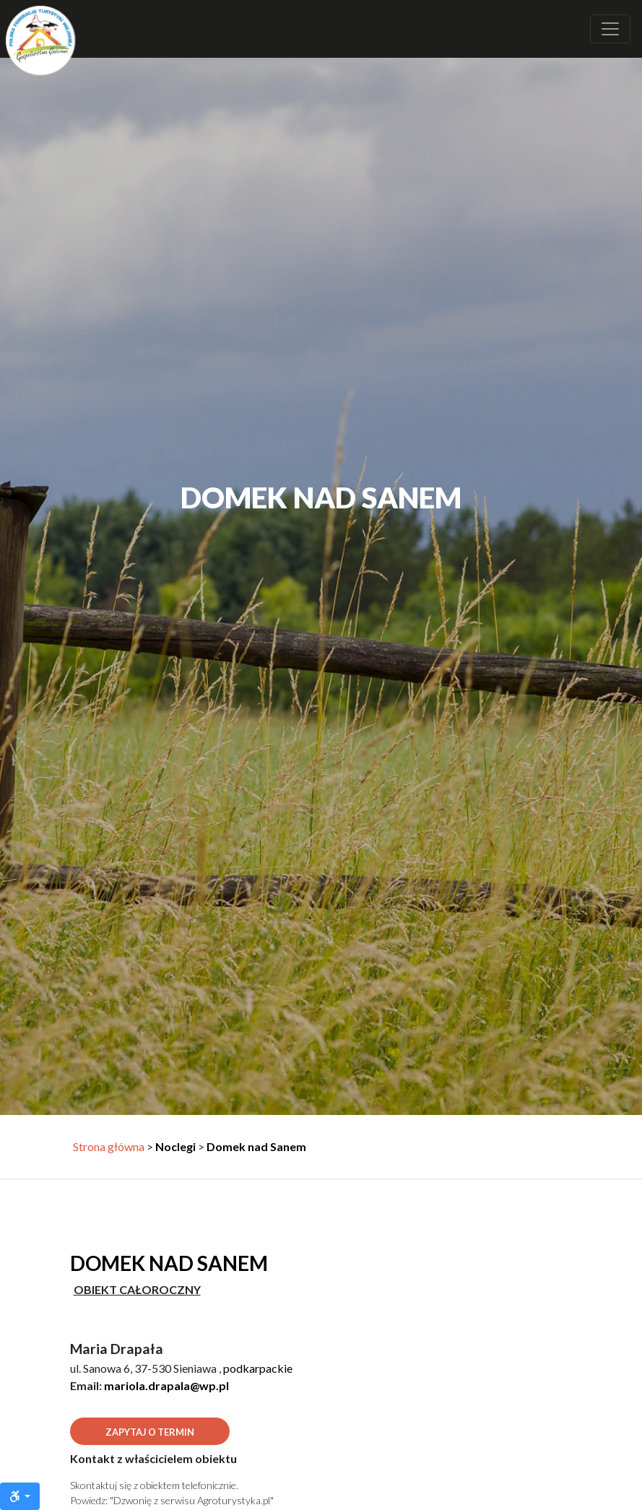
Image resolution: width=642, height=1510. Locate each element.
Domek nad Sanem (256, 1146)
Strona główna (108, 1146)
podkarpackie (257, 1368)
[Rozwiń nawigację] (610, 28)
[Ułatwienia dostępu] (20, 1496)
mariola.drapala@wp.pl (166, 1385)
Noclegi (175, 1146)
